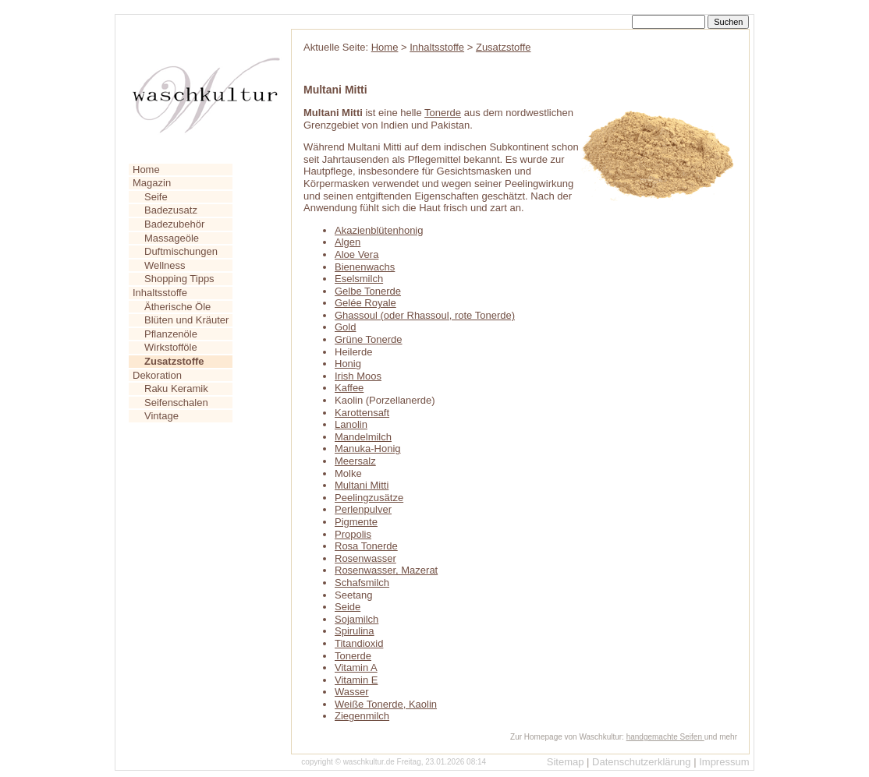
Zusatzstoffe (503, 47)
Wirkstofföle (170, 347)
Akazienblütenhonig (379, 230)
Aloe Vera (356, 254)
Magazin (152, 183)
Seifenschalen (176, 402)
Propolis (353, 534)
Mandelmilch (363, 437)
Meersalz (355, 461)
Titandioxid (359, 643)
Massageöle (171, 238)
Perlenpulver (363, 509)
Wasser (352, 692)
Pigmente (356, 522)
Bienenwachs (365, 267)
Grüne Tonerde (369, 339)
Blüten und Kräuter (186, 320)
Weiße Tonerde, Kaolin (386, 704)
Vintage (161, 416)
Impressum (724, 762)
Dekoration (157, 375)
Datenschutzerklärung (641, 762)
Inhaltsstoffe (160, 292)
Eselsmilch (359, 278)
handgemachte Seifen (665, 737)
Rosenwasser (365, 558)
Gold (345, 327)
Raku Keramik (176, 388)
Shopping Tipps (179, 278)
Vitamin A (356, 667)
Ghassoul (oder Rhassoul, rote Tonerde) (425, 315)
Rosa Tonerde (366, 546)
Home (146, 169)
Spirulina (354, 631)
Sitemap (565, 762)
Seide (347, 607)
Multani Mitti (361, 485)
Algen (347, 242)
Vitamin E (356, 680)
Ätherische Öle (177, 307)
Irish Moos (358, 376)
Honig (348, 363)
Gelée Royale (365, 303)
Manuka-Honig (368, 448)
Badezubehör (174, 224)
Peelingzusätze (369, 497)
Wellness (165, 265)
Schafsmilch (362, 582)
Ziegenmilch (362, 716)
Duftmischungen (181, 251)
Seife (156, 197)
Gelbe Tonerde (368, 291)
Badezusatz (170, 210)
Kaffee (349, 388)
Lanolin (351, 424)
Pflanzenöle (170, 334)
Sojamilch (356, 619)
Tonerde (442, 112)
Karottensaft (362, 413)
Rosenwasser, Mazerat (386, 570)
